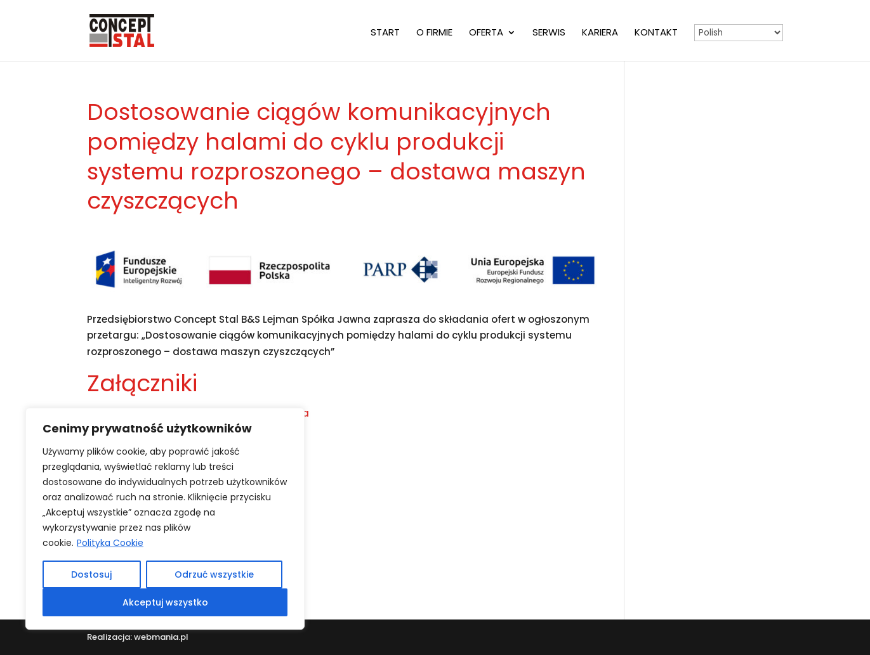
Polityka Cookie (110, 542)
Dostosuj (91, 574)
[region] (165, 519)
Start (385, 33)
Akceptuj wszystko (165, 602)
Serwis (548, 33)
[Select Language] (738, 32)
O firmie (434, 33)
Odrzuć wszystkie (214, 574)
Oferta (486, 33)
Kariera (600, 33)
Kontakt (656, 33)
